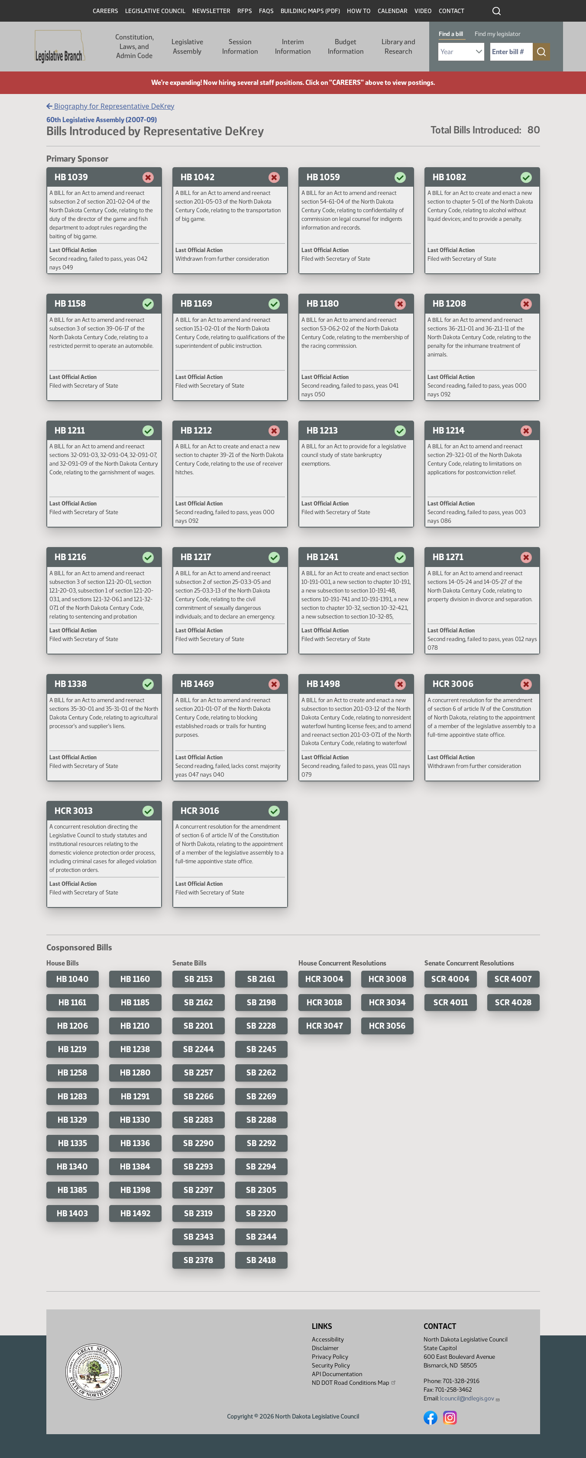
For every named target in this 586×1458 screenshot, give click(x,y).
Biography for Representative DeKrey (110, 106)
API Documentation (337, 1374)
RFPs (244, 11)
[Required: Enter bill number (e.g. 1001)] (511, 51)
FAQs (266, 11)
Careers (105, 11)
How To (359, 11)
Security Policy (331, 1365)
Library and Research (398, 46)
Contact (451, 11)
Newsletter (211, 11)
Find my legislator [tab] (498, 34)
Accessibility (328, 1339)
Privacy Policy (330, 1357)
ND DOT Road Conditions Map (354, 1383)
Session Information (240, 46)
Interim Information (293, 46)
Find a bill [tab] (451, 34)
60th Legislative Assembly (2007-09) (101, 120)
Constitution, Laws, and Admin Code (134, 46)
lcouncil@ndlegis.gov (470, 1398)
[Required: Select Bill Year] (461, 51)
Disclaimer (325, 1348)
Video (423, 11)
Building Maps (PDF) (310, 11)
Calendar (393, 11)
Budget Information (346, 46)
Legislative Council (155, 11)
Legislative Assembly (187, 46)
